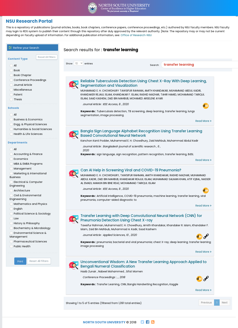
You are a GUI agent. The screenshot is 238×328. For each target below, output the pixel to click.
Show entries (79, 63)
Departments (17, 142)
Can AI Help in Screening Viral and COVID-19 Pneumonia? (131, 170)
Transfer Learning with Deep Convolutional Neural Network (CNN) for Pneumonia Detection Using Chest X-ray (141, 218)
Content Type (18, 59)
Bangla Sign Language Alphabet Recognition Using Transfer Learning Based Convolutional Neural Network (141, 133)
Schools (13, 108)
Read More (203, 121)
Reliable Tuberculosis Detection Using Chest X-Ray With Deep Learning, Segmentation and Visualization (144, 83)
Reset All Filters (47, 57)
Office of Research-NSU (136, 35)
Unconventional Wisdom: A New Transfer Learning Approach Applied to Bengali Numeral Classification (144, 264)
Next (225, 302)
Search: (190, 64)
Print (20, 261)
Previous (206, 302)
